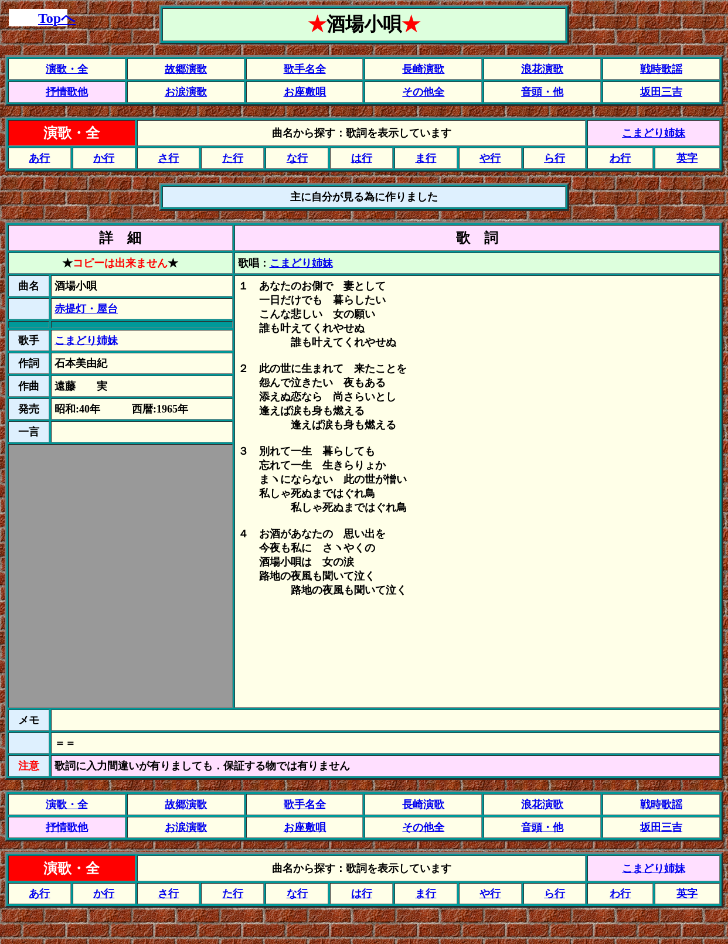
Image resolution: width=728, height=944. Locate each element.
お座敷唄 (305, 92)
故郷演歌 (186, 69)
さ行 (168, 158)
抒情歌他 (67, 92)
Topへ (57, 18)
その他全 (423, 92)
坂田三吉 (661, 92)
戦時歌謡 (661, 69)
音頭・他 (542, 92)
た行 (232, 158)
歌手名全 (305, 69)
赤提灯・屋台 (86, 309)
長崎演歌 (423, 69)
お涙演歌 (186, 92)
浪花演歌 (542, 69)
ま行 (425, 158)
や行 (490, 158)
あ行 (39, 158)
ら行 (554, 158)
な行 (297, 158)
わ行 (620, 158)
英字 (687, 158)
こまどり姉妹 (653, 133)
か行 (103, 158)
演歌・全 (67, 69)
